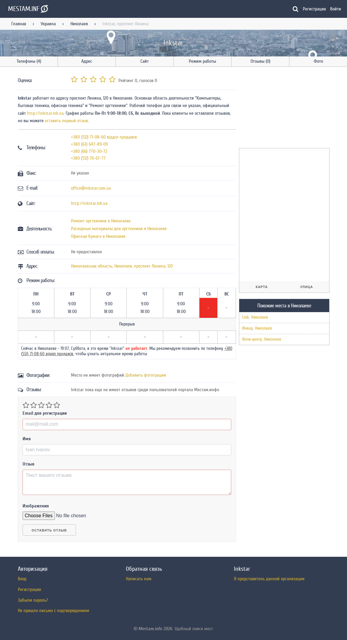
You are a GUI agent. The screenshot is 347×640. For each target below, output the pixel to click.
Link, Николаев (255, 317)
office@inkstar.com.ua (91, 188)
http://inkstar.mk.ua (45, 113)
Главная (18, 23)
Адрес (86, 61)
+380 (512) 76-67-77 (88, 158)
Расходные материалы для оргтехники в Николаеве (119, 228)
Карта (262, 287)
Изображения (36, 506)
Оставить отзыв (49, 530)
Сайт (144, 61)
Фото (318, 61)
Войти (335, 9)
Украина (48, 23)
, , (122, 266)
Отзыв (28, 464)
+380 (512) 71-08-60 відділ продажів (104, 137)
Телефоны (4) (29, 61)
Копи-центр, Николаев (261, 339)
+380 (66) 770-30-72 (89, 151)
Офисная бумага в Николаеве (98, 236)
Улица (306, 287)
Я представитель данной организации (269, 578)
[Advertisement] (283, 108)
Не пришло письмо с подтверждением (53, 610)
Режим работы (202, 61)
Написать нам (138, 578)
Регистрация (314, 9)
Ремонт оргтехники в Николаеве (101, 221)
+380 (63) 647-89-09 (89, 144)
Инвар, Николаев (257, 328)
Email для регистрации (45, 413)
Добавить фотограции (145, 375)
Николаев (79, 23)
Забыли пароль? (33, 600)
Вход (22, 578)
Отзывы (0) (260, 61)
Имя (27, 438)
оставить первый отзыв (66, 120)
